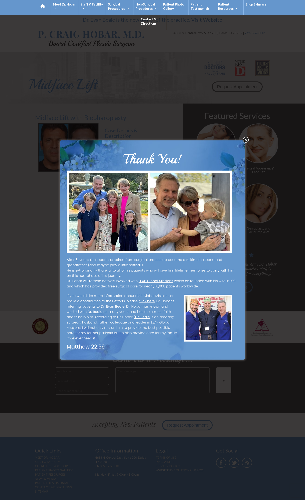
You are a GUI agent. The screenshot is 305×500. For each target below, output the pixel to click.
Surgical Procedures (119, 6)
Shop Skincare (256, 4)
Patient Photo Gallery (173, 6)
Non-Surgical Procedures (146, 6)
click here (147, 301)
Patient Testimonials (200, 6)
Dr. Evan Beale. (113, 306)
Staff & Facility (91, 6)
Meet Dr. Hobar (64, 6)
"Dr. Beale (142, 317)
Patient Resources (228, 6)
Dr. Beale (95, 311)
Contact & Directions (149, 21)
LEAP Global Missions (156, 281)
